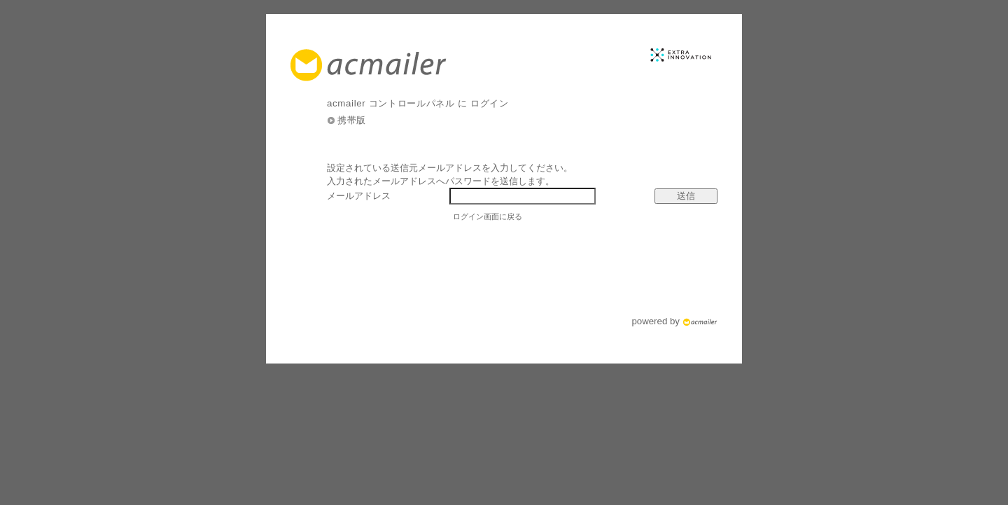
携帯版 (351, 120)
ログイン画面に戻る (487, 216)
